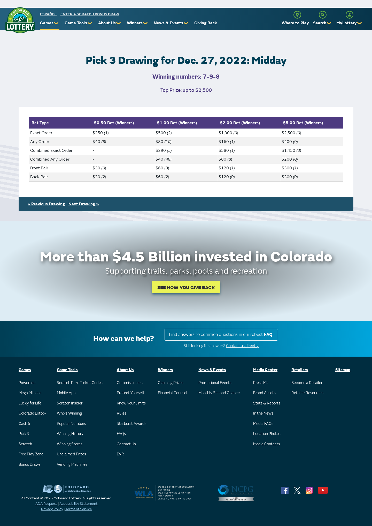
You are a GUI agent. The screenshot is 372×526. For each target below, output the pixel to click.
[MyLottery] (349, 14)
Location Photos (267, 433)
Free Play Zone (31, 454)
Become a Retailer (306, 382)
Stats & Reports (266, 403)
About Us (107, 23)
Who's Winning (69, 413)
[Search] (322, 14)
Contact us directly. (242, 345)
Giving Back (205, 23)
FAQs (121, 433)
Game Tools (76, 23)
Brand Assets (264, 392)
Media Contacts (266, 444)
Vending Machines (72, 464)
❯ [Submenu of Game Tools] (90, 23)
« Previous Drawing (46, 204)
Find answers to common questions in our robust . (221, 334)
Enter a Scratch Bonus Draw (89, 14)
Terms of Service (78, 509)
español (48, 14)
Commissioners (130, 382)
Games (46, 23)
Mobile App (66, 392)
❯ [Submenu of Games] (56, 23)
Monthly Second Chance (219, 392)
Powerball (27, 382)
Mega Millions (30, 392)
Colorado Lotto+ (32, 413)
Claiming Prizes (170, 382)
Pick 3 (24, 433)
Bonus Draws (30, 464)
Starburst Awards (131, 423)
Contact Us (126, 444)
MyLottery (346, 23)
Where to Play (295, 23)
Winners (135, 23)
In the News (263, 413)
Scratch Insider (69, 403)
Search (319, 23)
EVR (120, 454)
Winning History (70, 433)
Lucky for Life (30, 403)
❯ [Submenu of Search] (329, 23)
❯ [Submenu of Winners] (145, 23)
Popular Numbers (71, 423)
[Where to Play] (297, 14)
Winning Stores (69, 444)
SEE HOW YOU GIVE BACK (186, 288)
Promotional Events (214, 382)
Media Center (265, 369)
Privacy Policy (52, 509)
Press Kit (260, 382)
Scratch (25, 444)
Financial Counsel (172, 392)
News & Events (168, 23)
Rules (121, 413)
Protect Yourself (130, 392)
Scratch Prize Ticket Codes (80, 382)
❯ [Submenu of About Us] (119, 23)
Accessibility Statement (78, 503)
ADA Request (46, 503)
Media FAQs (263, 423)
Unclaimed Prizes (71, 454)
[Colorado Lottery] (20, 20)
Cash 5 (24, 423)
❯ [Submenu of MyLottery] (360, 23)
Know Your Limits (131, 403)
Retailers (299, 369)
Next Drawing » (83, 204)
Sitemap (342, 369)
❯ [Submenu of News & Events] (186, 23)
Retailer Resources (307, 392)
